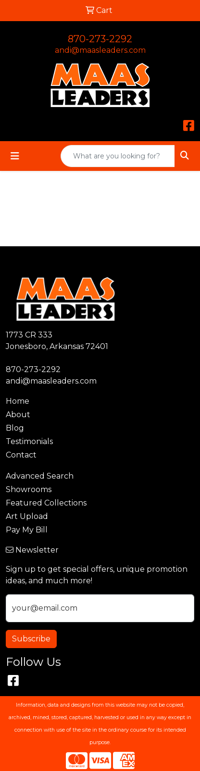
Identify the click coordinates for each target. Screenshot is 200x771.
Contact (21, 454)
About (18, 414)
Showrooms (28, 489)
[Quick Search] (118, 156)
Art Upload (27, 516)
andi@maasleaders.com (100, 50)
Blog (15, 428)
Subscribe (31, 638)
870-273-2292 (100, 39)
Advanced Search (40, 476)
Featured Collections (46, 502)
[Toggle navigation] (15, 156)
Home (17, 401)
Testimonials (29, 441)
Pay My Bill (27, 529)
